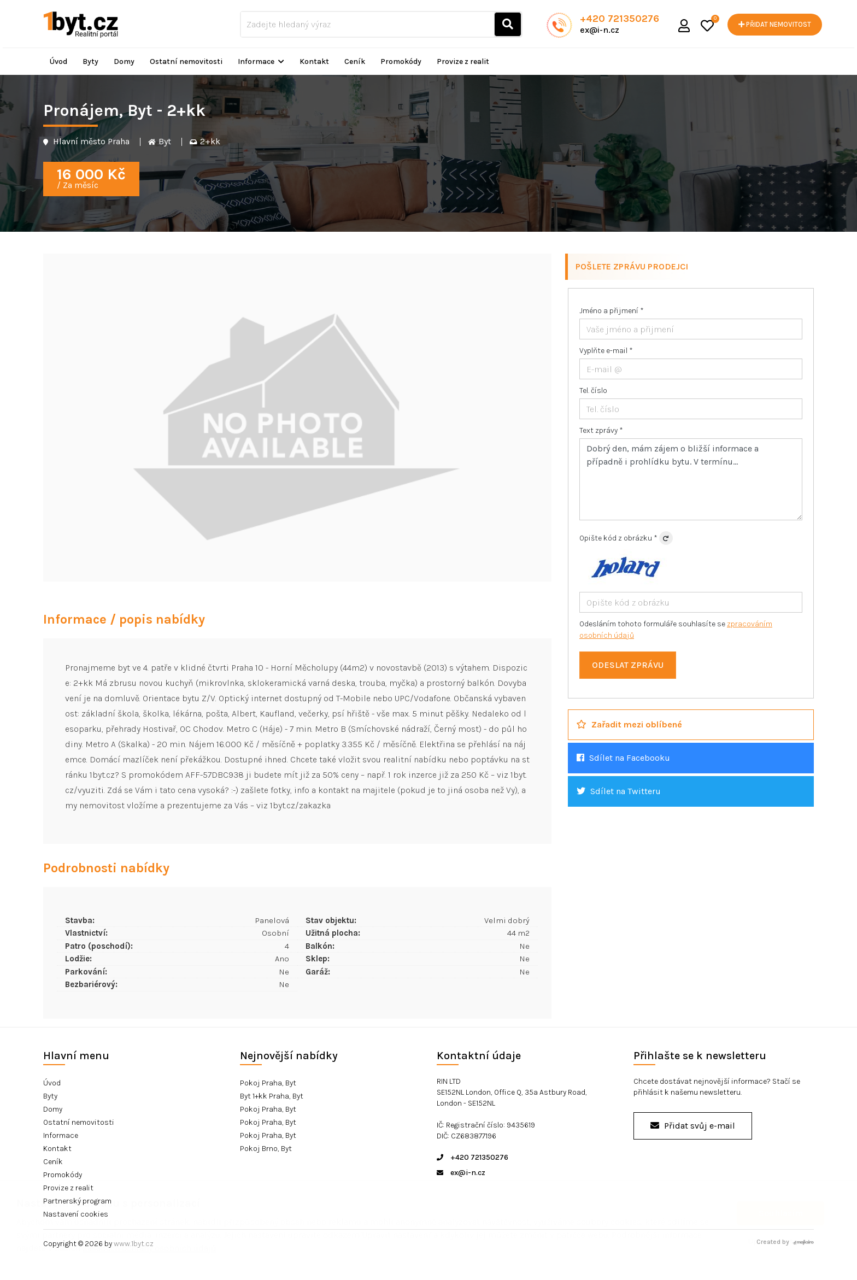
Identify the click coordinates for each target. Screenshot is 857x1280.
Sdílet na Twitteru (619, 791)
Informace (261, 61)
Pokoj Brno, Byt (266, 1148)
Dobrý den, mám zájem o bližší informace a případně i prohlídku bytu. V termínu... (690, 479)
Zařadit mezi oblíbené (629, 724)
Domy (124, 61)
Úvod (58, 61)
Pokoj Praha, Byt (268, 1083)
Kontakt (314, 61)
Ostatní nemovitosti (186, 61)
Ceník (354, 61)
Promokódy (400, 61)
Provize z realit (463, 61)
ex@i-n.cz (599, 30)
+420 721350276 (619, 19)
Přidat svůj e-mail (692, 1125)
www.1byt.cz (134, 1243)
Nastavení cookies (75, 1214)
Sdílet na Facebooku (623, 758)
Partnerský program (77, 1201)
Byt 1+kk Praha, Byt (271, 1096)
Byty (90, 61)
